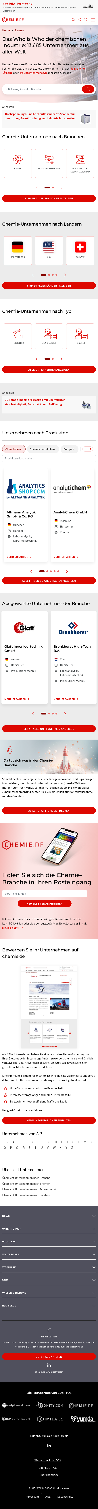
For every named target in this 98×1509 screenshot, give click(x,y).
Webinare (9, 1267)
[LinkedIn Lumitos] (49, 1446)
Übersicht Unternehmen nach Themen (26, 1183)
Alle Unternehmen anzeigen (49, 369)
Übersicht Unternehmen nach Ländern (26, 1195)
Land (9, 73)
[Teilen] (79, 20)
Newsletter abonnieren (45, 903)
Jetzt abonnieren (49, 1356)
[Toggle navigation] (93, 20)
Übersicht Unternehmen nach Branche (26, 1178)
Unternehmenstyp (35, 73)
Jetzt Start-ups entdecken (49, 810)
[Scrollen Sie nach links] (85, 449)
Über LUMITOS (48, 1467)
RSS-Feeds (9, 1305)
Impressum (32, 1496)
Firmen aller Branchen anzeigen (49, 198)
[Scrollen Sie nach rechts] (90, 449)
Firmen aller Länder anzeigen (49, 285)
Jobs (5, 1280)
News (6, 1216)
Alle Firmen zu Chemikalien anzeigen (49, 580)
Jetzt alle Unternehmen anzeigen (49, 729)
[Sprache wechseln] (85, 20)
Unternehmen (11, 1228)
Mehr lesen (13, 928)
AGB (48, 1496)
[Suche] (73, 20)
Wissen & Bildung (14, 1292)
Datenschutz (65, 1496)
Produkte (9, 1241)
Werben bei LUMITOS (47, 1460)
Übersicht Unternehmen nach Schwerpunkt (29, 1189)
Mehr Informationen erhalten (49, 1120)
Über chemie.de (49, 1475)
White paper (10, 1254)
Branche (79, 68)
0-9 (6, 1142)
